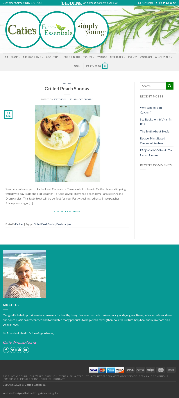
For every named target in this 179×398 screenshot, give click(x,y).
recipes (67, 224)
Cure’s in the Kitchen (78, 57)
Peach (59, 224)
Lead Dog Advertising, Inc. (43, 393)
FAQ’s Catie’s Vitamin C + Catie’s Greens (156, 152)
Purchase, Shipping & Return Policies (27, 379)
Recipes (67, 83)
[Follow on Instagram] (160, 3)
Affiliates (118, 57)
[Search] (6, 57)
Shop (15, 57)
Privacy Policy (79, 376)
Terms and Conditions (153, 376)
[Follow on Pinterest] (171, 3)
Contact (146, 57)
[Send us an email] (167, 3)
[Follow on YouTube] (174, 3)
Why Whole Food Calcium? (151, 110)
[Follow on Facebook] (157, 3)
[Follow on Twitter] (164, 3)
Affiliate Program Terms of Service (114, 376)
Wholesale (163, 57)
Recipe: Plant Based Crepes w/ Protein (152, 141)
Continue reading (67, 211)
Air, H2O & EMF (33, 57)
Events (133, 57)
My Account (19, 376)
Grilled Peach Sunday (67, 88)
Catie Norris (85, 99)
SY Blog (102, 57)
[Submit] (169, 86)
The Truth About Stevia (154, 131)
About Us (53, 57)
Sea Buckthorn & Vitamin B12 (155, 122)
